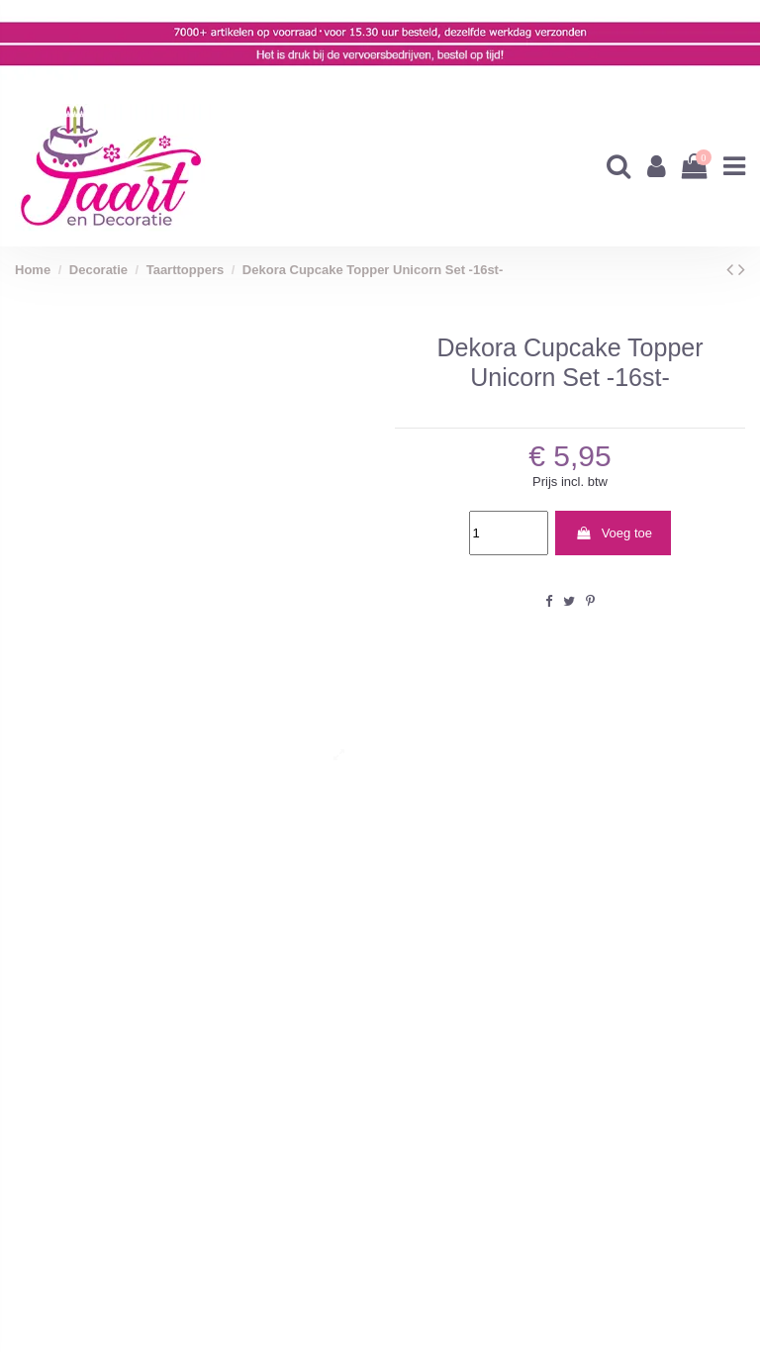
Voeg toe (613, 533)
